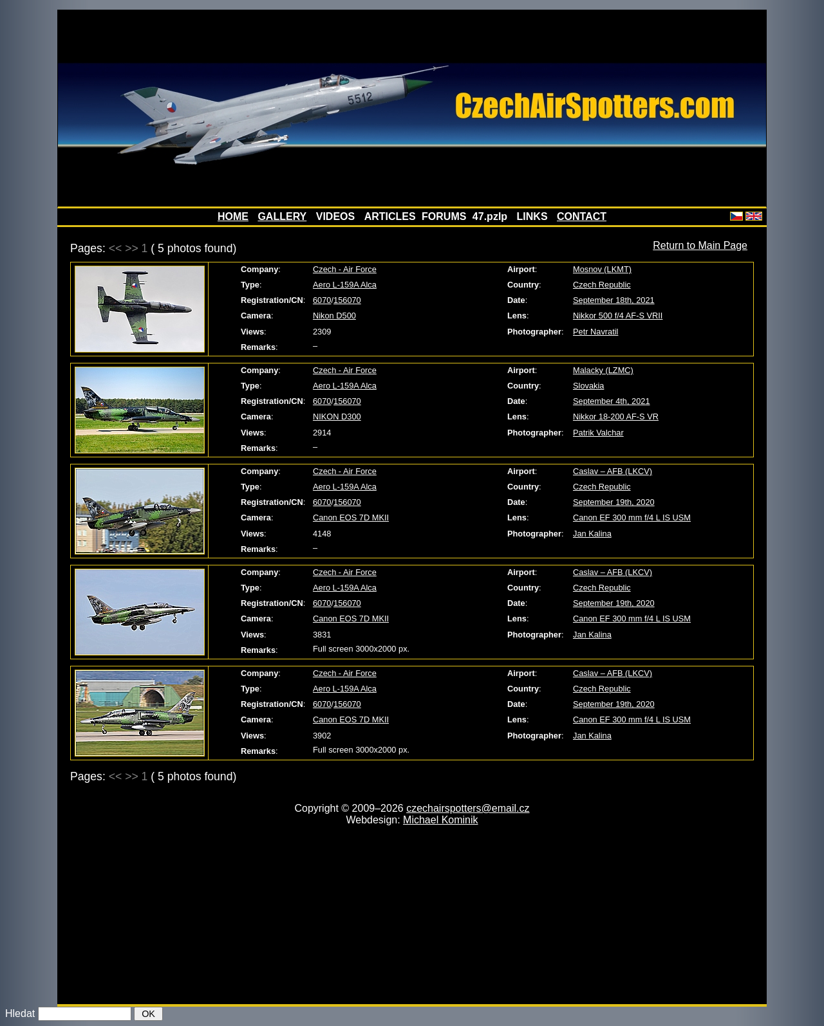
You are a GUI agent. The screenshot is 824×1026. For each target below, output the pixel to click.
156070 (347, 300)
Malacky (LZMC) (603, 370)
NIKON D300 (337, 416)
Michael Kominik (440, 819)
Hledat (20, 1013)
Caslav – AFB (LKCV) (612, 471)
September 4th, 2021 (611, 401)
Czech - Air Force (345, 269)
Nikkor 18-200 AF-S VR (616, 416)
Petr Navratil (595, 331)
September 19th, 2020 (614, 502)
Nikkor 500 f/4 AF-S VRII (617, 315)
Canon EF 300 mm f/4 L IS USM (632, 517)
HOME (233, 216)
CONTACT (581, 216)
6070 (322, 300)
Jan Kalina (592, 533)
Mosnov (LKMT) (602, 269)
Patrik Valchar (598, 432)
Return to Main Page (700, 245)
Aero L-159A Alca (345, 284)
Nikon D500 (334, 315)
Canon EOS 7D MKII (351, 517)
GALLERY (282, 216)
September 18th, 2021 (614, 300)
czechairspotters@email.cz (467, 808)
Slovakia (588, 385)
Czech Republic (602, 284)
